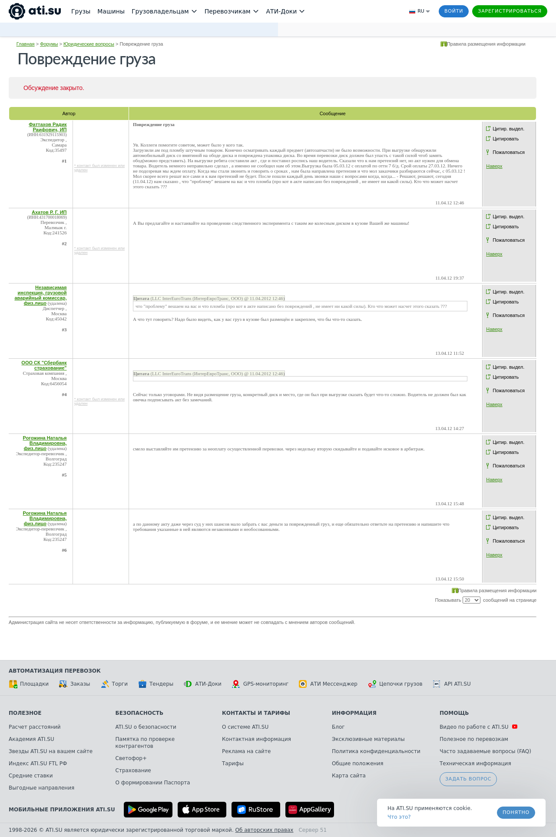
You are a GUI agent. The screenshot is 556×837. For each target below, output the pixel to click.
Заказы (74, 684)
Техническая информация (475, 763)
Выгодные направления (41, 788)
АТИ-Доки (203, 684)
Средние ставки (31, 776)
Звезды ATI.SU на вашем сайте (51, 751)
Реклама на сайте (246, 751)
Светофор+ (131, 758)
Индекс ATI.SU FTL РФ (38, 763)
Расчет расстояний (35, 727)
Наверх (494, 166)
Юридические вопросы (88, 44)
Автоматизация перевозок (55, 671)
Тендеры (155, 684)
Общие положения (357, 763)
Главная (26, 44)
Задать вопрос (468, 779)
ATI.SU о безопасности (146, 727)
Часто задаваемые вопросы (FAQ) (485, 751)
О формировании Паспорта (153, 783)
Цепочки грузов (395, 684)
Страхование (133, 770)
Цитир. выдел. (508, 128)
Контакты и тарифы (256, 713)
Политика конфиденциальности (376, 751)
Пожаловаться (509, 152)
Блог (338, 727)
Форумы (49, 44)
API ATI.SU (452, 683)
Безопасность (140, 713)
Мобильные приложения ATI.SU (62, 810)
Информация (354, 713)
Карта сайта (349, 776)
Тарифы (233, 763)
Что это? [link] (399, 817)
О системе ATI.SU (245, 727)
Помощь (454, 713)
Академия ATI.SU (31, 739)
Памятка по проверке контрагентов (145, 742)
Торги (114, 684)
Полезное (25, 713)
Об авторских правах (264, 830)
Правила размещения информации (486, 44)
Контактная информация (256, 739)
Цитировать (506, 138)
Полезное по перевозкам (474, 739)
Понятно (516, 812)
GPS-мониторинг (260, 684)
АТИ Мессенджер (328, 684)
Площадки (29, 684)
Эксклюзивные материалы (368, 739)
